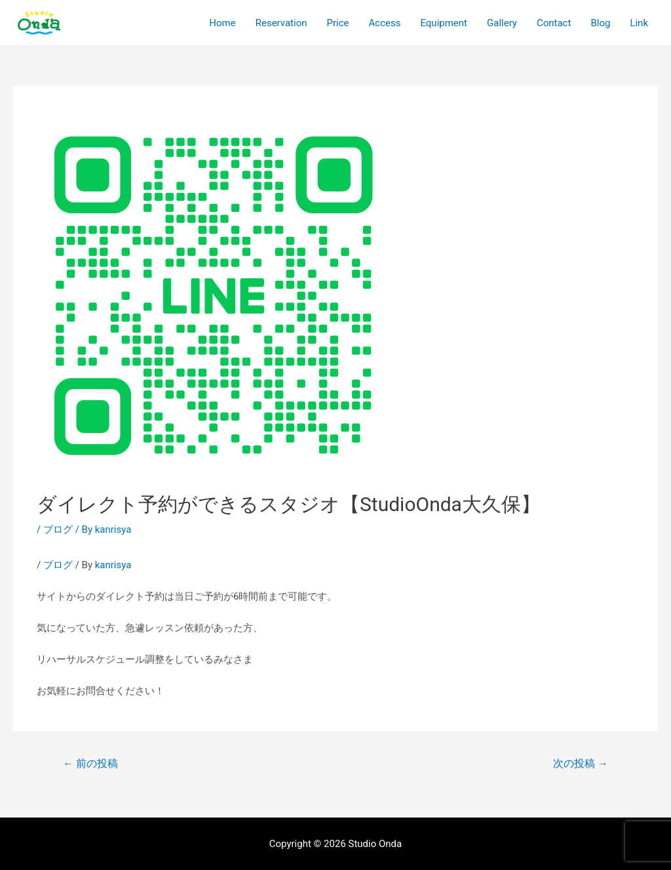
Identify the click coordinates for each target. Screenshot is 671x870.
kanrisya (113, 565)
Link (639, 23)
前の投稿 (90, 763)
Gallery (502, 23)
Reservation (281, 23)
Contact (554, 23)
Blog (600, 23)
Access (385, 23)
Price (338, 23)
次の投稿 (580, 763)
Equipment (443, 23)
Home (222, 23)
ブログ (58, 529)
